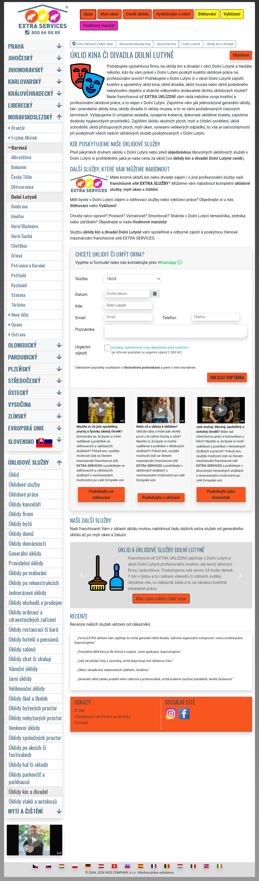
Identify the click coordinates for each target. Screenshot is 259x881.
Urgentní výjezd (83, 350)
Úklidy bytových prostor (33, 708)
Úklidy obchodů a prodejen (35, 602)
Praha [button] (16, 46)
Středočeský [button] (24, 380)
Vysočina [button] (19, 404)
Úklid (14, 474)
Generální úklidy (25, 553)
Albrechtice (21, 157)
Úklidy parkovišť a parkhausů (27, 778)
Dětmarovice (22, 186)
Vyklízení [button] (232, 14)
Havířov (17, 216)
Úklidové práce (23, 494)
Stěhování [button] (207, 14)
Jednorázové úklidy (27, 592)
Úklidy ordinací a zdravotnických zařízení (32, 615)
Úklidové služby (24, 484)
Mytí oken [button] (110, 14)
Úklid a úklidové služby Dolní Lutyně (161, 549)
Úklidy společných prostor (35, 737)
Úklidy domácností (27, 543)
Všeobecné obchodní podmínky (102, 716)
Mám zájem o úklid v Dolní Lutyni (161, 599)
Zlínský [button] (17, 416)
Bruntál (17, 127)
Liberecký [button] (20, 105)
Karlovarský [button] (24, 81)
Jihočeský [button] (20, 57)
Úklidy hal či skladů (28, 764)
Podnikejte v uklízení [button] (161, 497)
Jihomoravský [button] (25, 69)
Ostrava (17, 334)
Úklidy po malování (28, 572)
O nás (79, 710)
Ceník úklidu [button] (137, 14)
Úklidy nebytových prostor (35, 717)
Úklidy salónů (22, 649)
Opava (15, 324)
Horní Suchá (21, 236)
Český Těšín (21, 177)
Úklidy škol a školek (28, 698)
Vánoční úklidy (23, 668)
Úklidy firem (21, 513)
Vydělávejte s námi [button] (173, 14)
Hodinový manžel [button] (99, 25)
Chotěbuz (19, 245)
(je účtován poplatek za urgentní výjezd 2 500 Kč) (147, 352)
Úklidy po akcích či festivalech (27, 751)
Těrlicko (18, 304)
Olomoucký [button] (22, 345)
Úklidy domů (21, 533)
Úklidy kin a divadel (28, 791)
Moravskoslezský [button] (30, 117)
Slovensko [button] (30, 441)
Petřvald (18, 275)
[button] (81, 575)
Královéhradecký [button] (30, 93)
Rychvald (19, 285)
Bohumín (18, 167)
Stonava (18, 294)
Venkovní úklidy (24, 727)
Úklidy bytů (20, 523)
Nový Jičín (18, 314)
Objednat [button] (241, 55)
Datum (81, 294)
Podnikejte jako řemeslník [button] (221, 494)
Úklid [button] (88, 14)
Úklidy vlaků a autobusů (33, 801)
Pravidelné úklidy (26, 563)
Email (80, 317)
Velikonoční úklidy (27, 688)
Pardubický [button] (22, 357)
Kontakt (81, 722)
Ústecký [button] (18, 392)
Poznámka (84, 329)
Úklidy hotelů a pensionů (33, 639)
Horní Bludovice (24, 226)
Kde (78, 306)
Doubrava (19, 206)
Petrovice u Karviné (28, 265)
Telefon (169, 317)
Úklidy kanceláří (25, 504)
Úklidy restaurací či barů (33, 629)
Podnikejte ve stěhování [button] (101, 494)
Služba (81, 278)
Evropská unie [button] (26, 428)
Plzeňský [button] (19, 369)
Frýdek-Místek (23, 137)
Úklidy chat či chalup (30, 658)
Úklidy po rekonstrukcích (34, 582)
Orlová (16, 255)
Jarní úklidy (20, 678)
